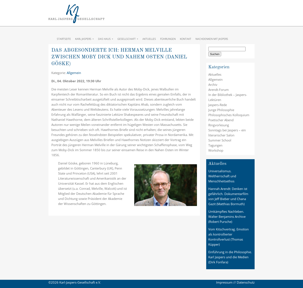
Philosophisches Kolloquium (228, 115)
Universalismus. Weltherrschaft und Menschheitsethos (222, 176)
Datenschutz (246, 282)
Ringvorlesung (218, 125)
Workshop (215, 150)
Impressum (224, 282)
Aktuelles (214, 74)
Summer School (219, 140)
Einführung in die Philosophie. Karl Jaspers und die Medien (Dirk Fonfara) (230, 257)
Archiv (212, 84)
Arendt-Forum (218, 89)
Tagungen (215, 145)
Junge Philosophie (221, 110)
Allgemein (74, 73)
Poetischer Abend (221, 120)
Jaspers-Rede (217, 105)
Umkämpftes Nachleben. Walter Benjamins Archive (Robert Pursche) (227, 216)
